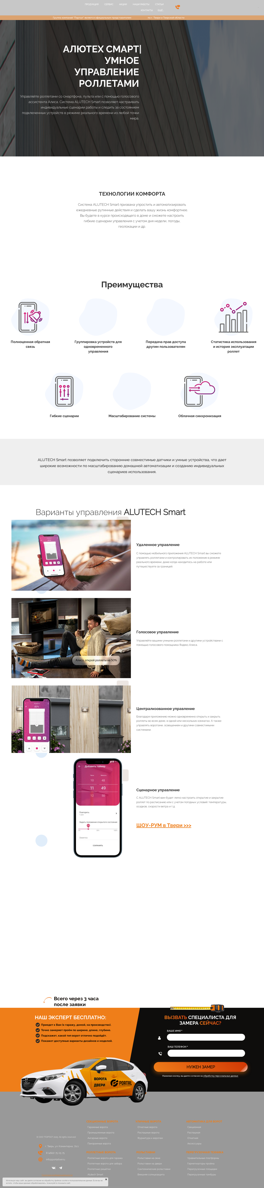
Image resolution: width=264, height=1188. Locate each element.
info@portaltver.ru (55, 1159)
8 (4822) (50, 1153)
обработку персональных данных (220, 1076)
